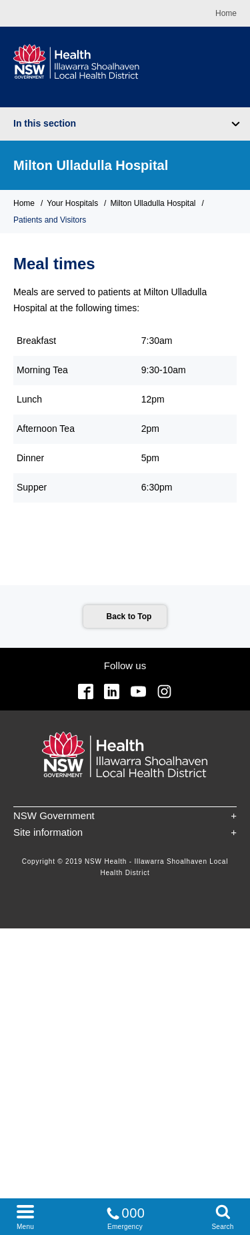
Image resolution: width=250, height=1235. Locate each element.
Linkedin (111, 691)
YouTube (138, 691)
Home (226, 13)
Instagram (164, 691)
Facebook (85, 691)
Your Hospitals (72, 203)
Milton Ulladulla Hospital (90, 165)
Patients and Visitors (49, 220)
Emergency (125, 1216)
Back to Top (129, 616)
